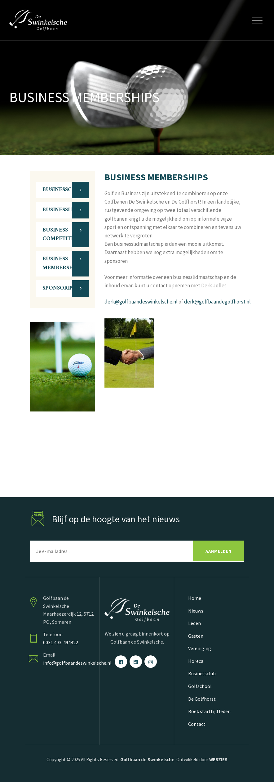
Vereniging (199, 648)
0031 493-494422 (60, 642)
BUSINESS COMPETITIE (59, 234)
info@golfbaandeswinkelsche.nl (77, 663)
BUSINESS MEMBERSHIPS (61, 263)
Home (194, 598)
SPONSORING (60, 288)
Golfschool (200, 686)
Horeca (195, 661)
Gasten (195, 636)
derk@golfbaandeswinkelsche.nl (141, 301)
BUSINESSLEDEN (64, 210)
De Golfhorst (202, 699)
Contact (197, 724)
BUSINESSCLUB (62, 190)
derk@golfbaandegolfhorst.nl (217, 301)
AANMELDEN (219, 551)
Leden (194, 623)
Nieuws (195, 611)
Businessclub (202, 673)
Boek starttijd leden (209, 711)
